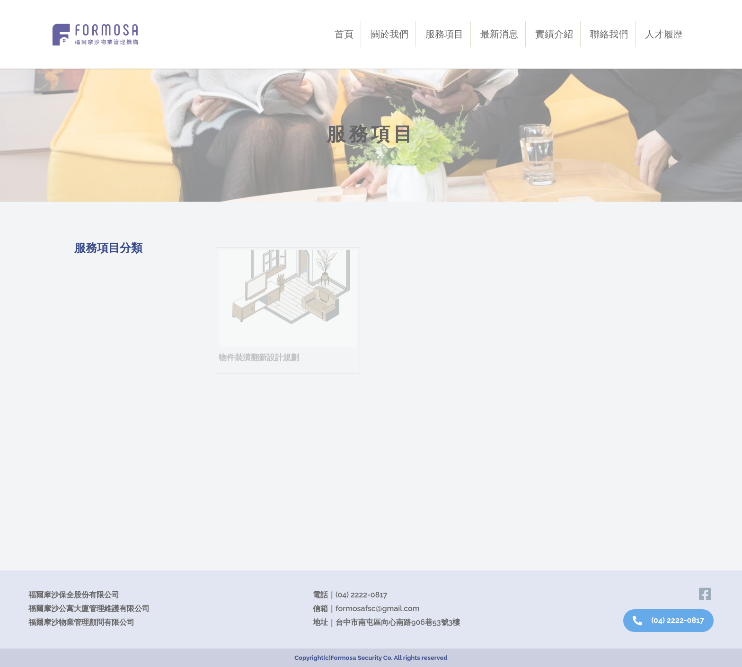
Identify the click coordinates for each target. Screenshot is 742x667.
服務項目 (444, 34)
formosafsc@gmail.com (378, 608)
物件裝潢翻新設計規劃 (127, 421)
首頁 (344, 34)
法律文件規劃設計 (119, 444)
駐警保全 (98, 303)
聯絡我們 (609, 34)
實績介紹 (554, 34)
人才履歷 (664, 34)
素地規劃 (98, 521)
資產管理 (98, 330)
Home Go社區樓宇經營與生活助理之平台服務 (133, 365)
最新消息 (499, 34)
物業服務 (98, 277)
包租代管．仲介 (114, 399)
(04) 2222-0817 (362, 594)
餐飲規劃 (98, 468)
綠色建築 (98, 495)
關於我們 (389, 34)
